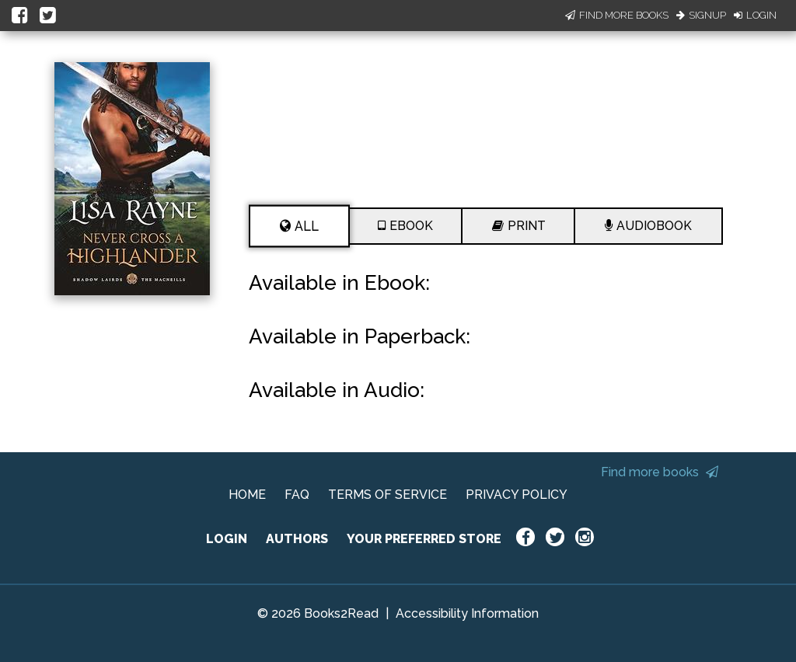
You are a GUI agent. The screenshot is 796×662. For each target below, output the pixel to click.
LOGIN (226, 538)
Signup (701, 15)
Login (755, 15)
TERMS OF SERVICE (387, 494)
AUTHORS (297, 538)
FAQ (297, 494)
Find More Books (617, 15)
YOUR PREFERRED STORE (424, 538)
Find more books (659, 472)
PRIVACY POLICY (516, 494)
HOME (247, 494)
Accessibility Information (467, 613)
